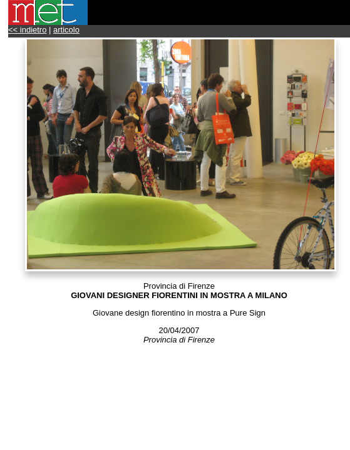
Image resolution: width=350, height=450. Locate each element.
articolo (66, 29)
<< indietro (27, 29)
